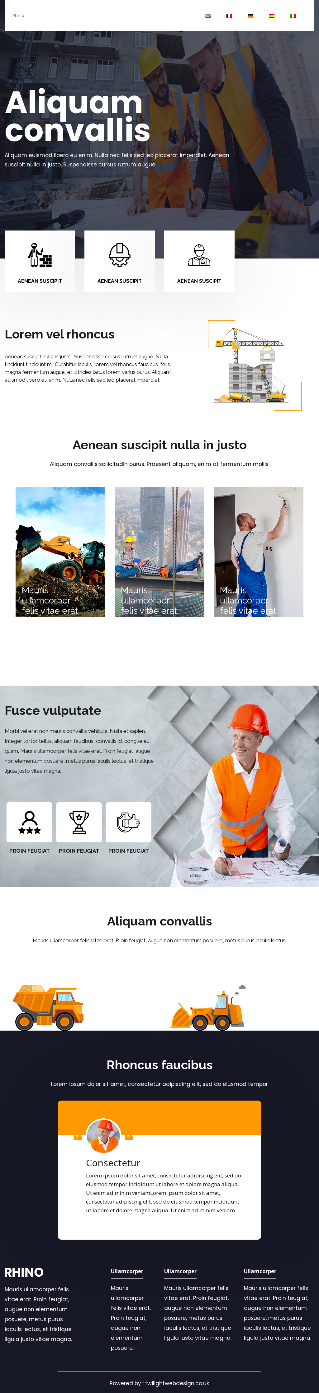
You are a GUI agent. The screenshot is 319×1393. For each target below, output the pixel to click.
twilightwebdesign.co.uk (177, 1383)
